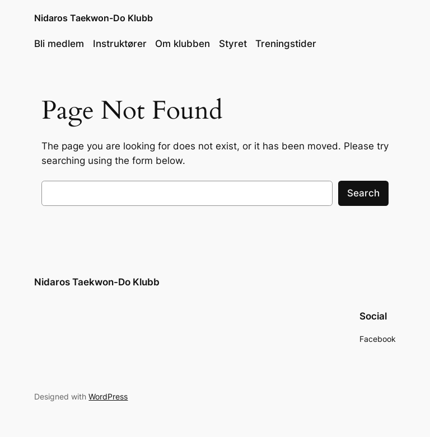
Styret (233, 43)
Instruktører (120, 43)
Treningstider (285, 43)
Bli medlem (59, 43)
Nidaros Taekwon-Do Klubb (93, 18)
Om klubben (182, 43)
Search (363, 193)
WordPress (108, 396)
